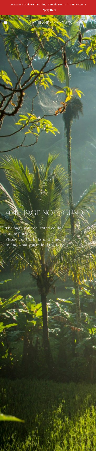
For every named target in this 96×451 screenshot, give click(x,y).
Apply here (49, 9)
